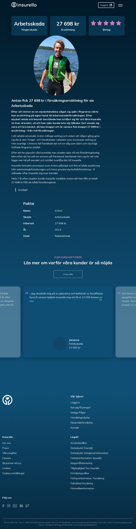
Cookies (6, 468)
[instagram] (8, 505)
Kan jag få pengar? (80, 407)
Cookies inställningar (13, 473)
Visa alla (68, 274)
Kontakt (74, 427)
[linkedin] (21, 505)
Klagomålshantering (81, 463)
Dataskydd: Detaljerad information (89, 453)
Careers (6, 458)
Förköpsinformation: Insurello (86, 458)
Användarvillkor (78, 442)
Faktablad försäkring (81, 483)
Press (5, 448)
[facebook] (3, 505)
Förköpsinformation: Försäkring (87, 478)
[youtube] (15, 505)
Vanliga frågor (78, 412)
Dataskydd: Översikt (81, 448)
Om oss (6, 442)
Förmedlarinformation (82, 488)
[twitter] (27, 505)
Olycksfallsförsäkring (81, 422)
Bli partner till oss (11, 463)
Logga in (75, 402)
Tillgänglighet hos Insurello (84, 468)
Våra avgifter (9, 453)
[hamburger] (121, 5)
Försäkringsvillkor (79, 473)
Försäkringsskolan (80, 417)
